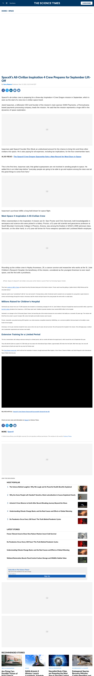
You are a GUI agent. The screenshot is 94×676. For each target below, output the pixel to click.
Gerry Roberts (7, 84)
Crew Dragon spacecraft (10, 350)
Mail (18, 90)
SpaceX (26, 420)
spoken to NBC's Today (13, 287)
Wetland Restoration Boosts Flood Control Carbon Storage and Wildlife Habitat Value (37, 558)
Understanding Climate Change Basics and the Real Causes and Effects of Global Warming (41, 511)
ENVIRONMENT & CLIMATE (80, 668)
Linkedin (11, 90)
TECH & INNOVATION (8, 668)
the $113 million (6, 309)
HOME (4, 11)
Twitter (7, 90)
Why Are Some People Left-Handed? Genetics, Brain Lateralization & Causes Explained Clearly (42, 495)
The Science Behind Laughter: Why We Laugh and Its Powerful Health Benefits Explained (41, 487)
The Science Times (47, 3)
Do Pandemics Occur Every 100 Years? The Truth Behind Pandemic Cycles (35, 519)
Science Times (67, 436)
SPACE (11, 11)
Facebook (3, 90)
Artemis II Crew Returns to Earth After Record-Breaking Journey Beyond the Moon (38, 503)
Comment (15, 90)
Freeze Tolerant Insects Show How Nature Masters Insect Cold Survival (31, 534)
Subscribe (86, 3)
